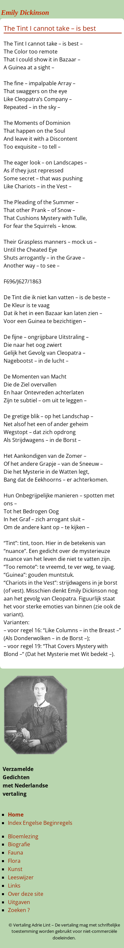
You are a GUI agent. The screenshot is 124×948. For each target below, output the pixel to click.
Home (15, 814)
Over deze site (25, 893)
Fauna (15, 852)
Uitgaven (19, 902)
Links (14, 885)
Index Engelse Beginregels (40, 822)
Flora (14, 860)
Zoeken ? (19, 910)
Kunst (15, 869)
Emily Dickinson (25, 13)
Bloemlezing (23, 836)
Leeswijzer (21, 877)
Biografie (19, 844)
